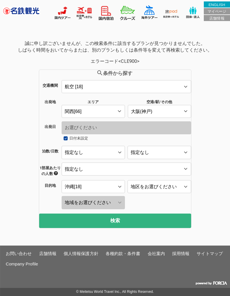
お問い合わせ (19, 253)
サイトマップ (210, 253)
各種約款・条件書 (123, 253)
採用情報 (180, 253)
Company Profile (22, 263)
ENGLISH (217, 5)
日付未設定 (78, 138)
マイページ (217, 11)
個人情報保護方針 (81, 253)
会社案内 (156, 253)
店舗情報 (216, 18)
